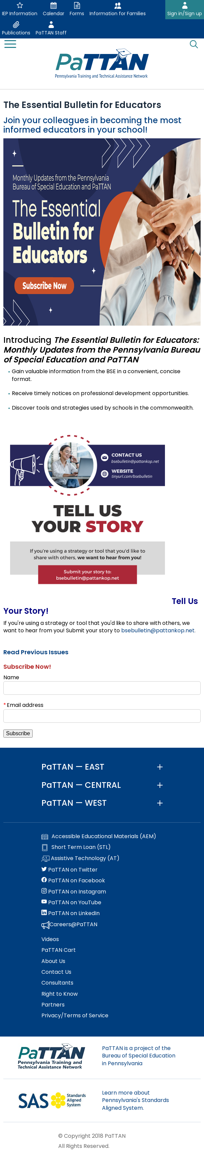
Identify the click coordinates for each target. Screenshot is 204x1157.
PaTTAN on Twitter (69, 870)
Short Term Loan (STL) (76, 847)
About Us (53, 961)
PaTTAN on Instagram (73, 892)
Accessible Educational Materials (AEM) (98, 836)
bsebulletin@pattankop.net (158, 630)
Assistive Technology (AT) (80, 859)
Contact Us (56, 972)
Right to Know (59, 994)
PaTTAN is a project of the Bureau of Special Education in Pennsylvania (138, 1055)
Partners (53, 1005)
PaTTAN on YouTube (71, 902)
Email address (25, 705)
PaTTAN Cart (58, 950)
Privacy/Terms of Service (74, 1015)
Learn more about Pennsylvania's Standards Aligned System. (135, 1100)
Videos (50, 939)
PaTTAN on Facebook (73, 880)
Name (11, 677)
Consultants (57, 983)
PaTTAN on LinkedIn (70, 913)
